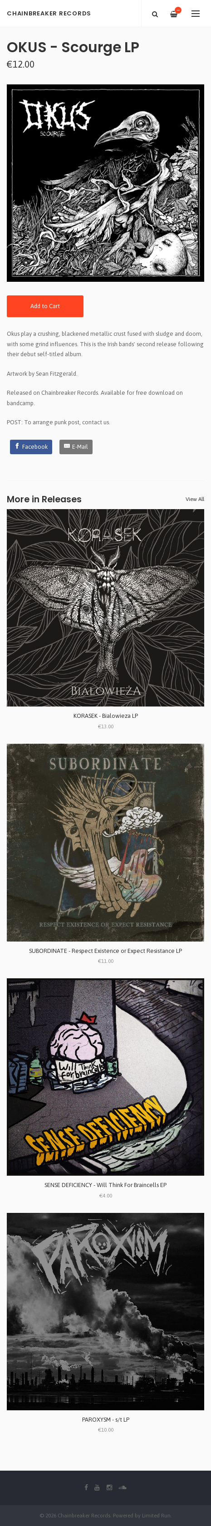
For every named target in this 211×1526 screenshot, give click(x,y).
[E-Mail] (76, 447)
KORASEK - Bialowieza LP (106, 715)
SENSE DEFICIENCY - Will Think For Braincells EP (105, 1185)
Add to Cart (45, 306)
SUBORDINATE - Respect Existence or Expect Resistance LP (105, 950)
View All (195, 499)
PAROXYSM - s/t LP (105, 1419)
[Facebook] (31, 447)
